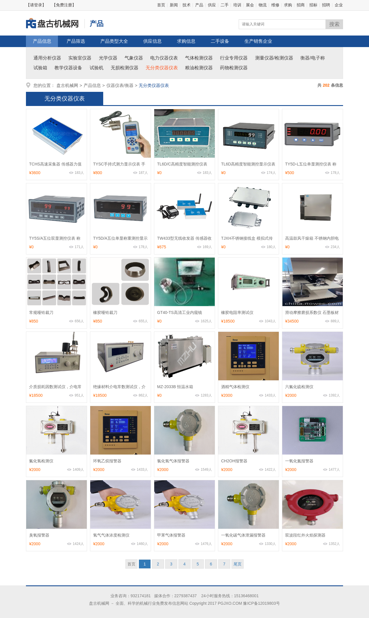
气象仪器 (134, 57)
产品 (199, 5)
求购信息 (186, 41)
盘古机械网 (67, 85)
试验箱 (40, 67)
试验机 (96, 67)
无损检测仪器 (124, 67)
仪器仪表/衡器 (119, 85)
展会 (250, 5)
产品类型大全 (114, 41)
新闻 (174, 5)
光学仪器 (108, 57)
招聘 (326, 5)
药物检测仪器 (234, 67)
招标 (313, 5)
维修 (275, 5)
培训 (237, 5)
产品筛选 (76, 41)
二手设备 (220, 41)
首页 (161, 5)
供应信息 (152, 41)
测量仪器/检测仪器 (274, 57)
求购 (288, 5)
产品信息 (42, 41)
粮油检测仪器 (199, 67)
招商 (301, 5)
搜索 (334, 24)
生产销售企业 (258, 41)
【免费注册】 (64, 5)
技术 (186, 5)
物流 (263, 5)
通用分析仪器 (47, 57)
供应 (212, 5)
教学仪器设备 (68, 67)
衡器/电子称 (312, 57)
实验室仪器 (79, 57)
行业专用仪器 (234, 57)
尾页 (238, 564)
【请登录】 (36, 5)
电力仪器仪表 (164, 57)
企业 (339, 5)
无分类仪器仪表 (162, 67)
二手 (225, 5)
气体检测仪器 (199, 57)
